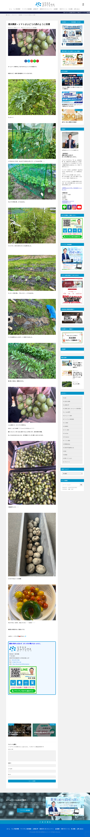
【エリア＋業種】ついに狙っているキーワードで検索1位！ (72, 88)
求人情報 (70, 9)
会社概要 (56, 9)
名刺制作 (66, 426)
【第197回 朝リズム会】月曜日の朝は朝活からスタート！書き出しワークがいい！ (77, 375)
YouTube (66, 433)
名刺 (69, 489)
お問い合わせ (77, 9)
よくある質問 (67, 412)
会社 (65, 397)
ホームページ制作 (68, 415)
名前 (9, 763)
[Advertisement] (19, 708)
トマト (31, 27)
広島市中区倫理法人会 (69, 447)
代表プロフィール (63, 9)
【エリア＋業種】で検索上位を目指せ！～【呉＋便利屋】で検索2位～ (77, 365)
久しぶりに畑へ (76, 383)
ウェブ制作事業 (16, 9)
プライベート (14, 15)
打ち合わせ (66, 437)
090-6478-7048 (15, 660)
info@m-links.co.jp (16, 662)
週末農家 (34, 27)
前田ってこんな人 (68, 458)
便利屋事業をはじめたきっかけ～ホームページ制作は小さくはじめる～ (72, 105)
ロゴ (72, 489)
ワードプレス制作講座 (27, 9)
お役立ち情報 (80, 92)
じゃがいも (28, 27)
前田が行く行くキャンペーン (46, 9)
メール (10, 768)
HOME (8, 15)
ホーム (10, 9)
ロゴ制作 (66, 422)
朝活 (65, 451)
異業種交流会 (67, 444)
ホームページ (65, 487)
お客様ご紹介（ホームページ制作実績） (73, 408)
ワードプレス (65, 489)
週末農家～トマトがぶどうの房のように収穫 (27, 15)
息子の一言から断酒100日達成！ (69, 122)
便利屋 (65, 454)
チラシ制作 (66, 429)
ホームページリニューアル (72, 487)
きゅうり (24, 27)
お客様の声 (35, 9)
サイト (9, 774)
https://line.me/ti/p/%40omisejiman (21, 664)
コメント (10, 749)
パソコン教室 (67, 440)
